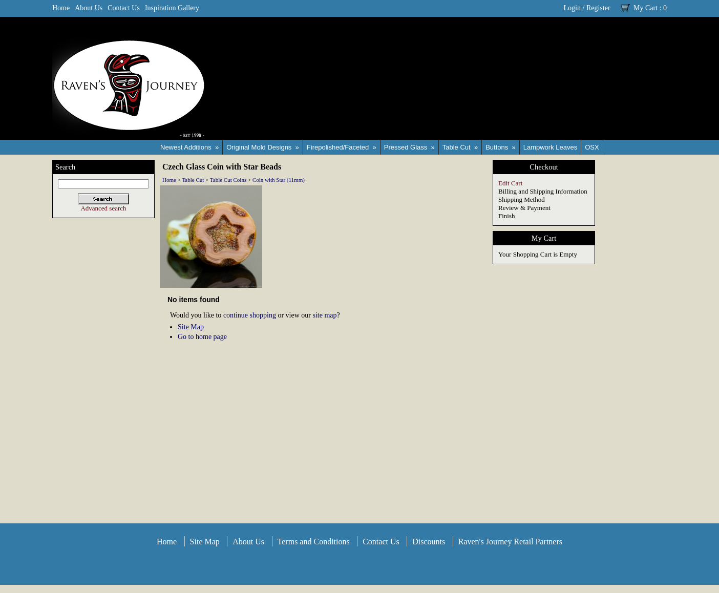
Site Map (191, 327)
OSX (592, 147)
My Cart (645, 8)
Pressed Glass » (409, 147)
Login (572, 8)
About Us (88, 8)
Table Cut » (460, 147)
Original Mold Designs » (262, 147)
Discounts (428, 541)
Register (598, 8)
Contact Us (124, 8)
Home (61, 8)
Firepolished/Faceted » (341, 147)
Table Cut (193, 180)
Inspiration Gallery (172, 8)
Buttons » (500, 147)
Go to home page (202, 337)
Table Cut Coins (228, 180)
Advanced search (103, 208)
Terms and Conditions (314, 541)
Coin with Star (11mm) (278, 180)
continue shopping (249, 315)
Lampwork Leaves (550, 147)
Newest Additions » (189, 147)
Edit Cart (510, 183)
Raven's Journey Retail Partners (510, 541)
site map (324, 315)
